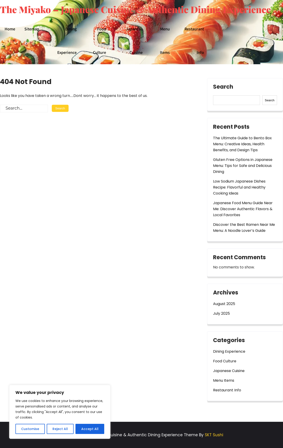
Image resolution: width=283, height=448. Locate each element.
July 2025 (221, 313)
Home (10, 29)
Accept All (89, 429)
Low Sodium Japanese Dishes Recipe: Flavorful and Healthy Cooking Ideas (239, 187)
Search (223, 87)
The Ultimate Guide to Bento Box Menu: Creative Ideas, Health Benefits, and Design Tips (242, 144)
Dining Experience (67, 40)
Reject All (60, 429)
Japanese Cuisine (134, 40)
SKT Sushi (214, 435)
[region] (59, 412)
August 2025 (224, 303)
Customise (30, 429)
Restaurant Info (194, 40)
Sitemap (31, 29)
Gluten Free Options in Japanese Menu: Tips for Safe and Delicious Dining (242, 165)
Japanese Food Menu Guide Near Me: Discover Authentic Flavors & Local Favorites (243, 209)
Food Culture (99, 40)
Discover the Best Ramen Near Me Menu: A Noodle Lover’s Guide (244, 227)
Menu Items (165, 40)
